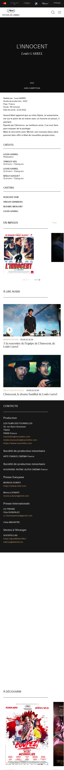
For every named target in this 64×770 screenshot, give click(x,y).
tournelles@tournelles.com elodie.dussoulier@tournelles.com (20, 438)
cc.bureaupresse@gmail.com (17, 515)
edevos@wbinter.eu (13, 542)
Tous (54, 223)
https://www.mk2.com (14, 486)
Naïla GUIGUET (11, 176)
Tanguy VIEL (10, 161)
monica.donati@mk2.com (16, 496)
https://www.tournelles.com (17, 443)
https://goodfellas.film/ (14, 538)
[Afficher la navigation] (59, 12)
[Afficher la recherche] (53, 12)
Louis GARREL (10, 154)
